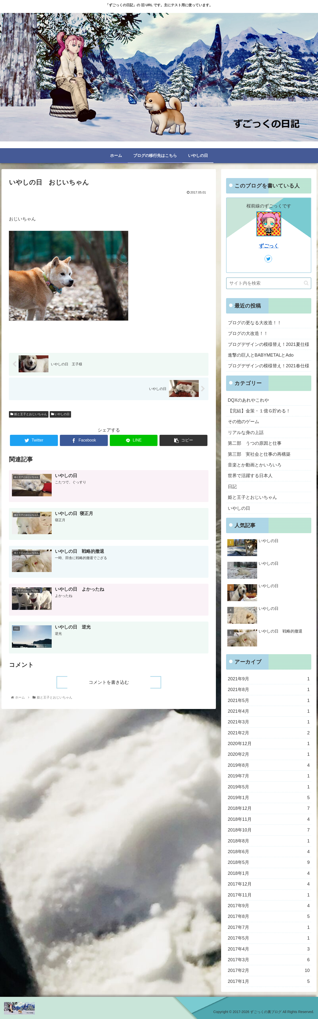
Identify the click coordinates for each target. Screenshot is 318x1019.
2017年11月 (269, 895)
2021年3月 (269, 722)
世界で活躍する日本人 (250, 475)
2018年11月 (269, 819)
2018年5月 (269, 862)
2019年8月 (269, 765)
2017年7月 (269, 927)
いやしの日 (60, 414)
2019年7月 (269, 776)
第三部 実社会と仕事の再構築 (259, 454)
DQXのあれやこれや (248, 400)
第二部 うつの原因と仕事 (254, 443)
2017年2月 (269, 970)
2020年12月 (269, 744)
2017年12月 (269, 884)
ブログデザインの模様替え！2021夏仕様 (268, 344)
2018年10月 (269, 830)
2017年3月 (269, 960)
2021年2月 (269, 733)
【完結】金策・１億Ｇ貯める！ (259, 410)
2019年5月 (269, 787)
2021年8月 (269, 690)
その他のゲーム (243, 421)
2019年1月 (269, 798)
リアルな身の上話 (246, 432)
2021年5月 (269, 700)
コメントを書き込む (109, 682)
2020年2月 (269, 754)
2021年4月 (269, 711)
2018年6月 (269, 852)
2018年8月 (269, 841)
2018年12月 (269, 808)
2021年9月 (269, 679)
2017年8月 (269, 916)
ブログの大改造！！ (248, 333)
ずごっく (269, 246)
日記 (232, 486)
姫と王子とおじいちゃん (28, 414)
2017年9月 (269, 906)
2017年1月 (269, 981)
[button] (306, 283)
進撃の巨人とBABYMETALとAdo (261, 355)
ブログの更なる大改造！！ (254, 322)
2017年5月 (269, 938)
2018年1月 (269, 873)
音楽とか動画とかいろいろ (254, 464)
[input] (269, 283)
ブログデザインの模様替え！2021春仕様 (268, 365)
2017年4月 (269, 949)
